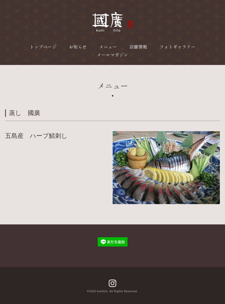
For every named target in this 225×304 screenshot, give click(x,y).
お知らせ (78, 46)
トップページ (43, 46)
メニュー (108, 46)
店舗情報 (138, 46)
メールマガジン (112, 54)
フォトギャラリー (177, 46)
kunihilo (102, 291)
